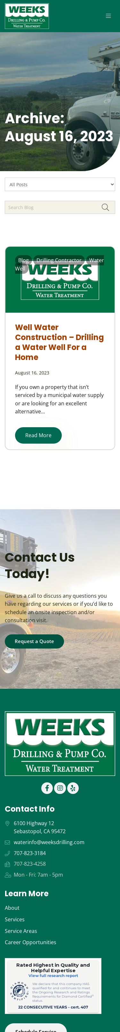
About (12, 907)
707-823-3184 (30, 853)
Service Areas (21, 931)
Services (15, 919)
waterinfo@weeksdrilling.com (49, 842)
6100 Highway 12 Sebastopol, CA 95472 (40, 827)
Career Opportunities (30, 942)
